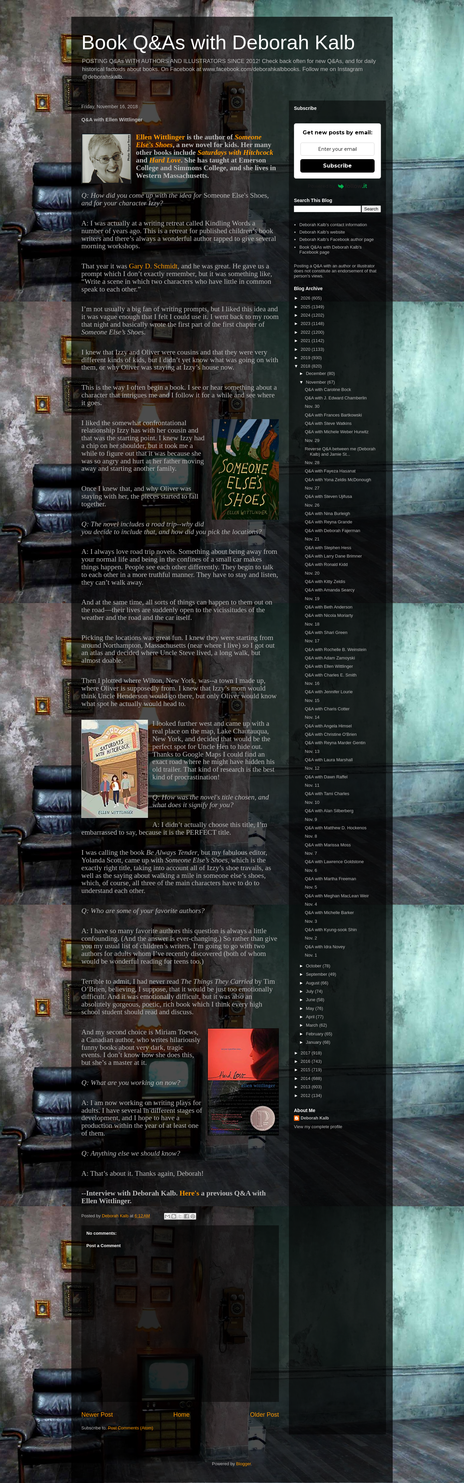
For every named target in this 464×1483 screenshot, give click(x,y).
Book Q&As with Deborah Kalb (218, 42)
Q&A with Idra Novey (325, 946)
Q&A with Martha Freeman (330, 878)
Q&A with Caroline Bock (328, 389)
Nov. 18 (312, 624)
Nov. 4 (311, 904)
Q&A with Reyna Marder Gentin (335, 742)
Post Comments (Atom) (130, 1427)
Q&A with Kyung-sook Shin (331, 929)
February (315, 1033)
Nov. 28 (312, 462)
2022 (306, 332)
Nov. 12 (312, 768)
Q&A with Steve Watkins (328, 423)
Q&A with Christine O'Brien (331, 734)
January (314, 1042)
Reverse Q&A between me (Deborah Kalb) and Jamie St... (340, 451)
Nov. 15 (312, 700)
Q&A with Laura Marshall (329, 759)
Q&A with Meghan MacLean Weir (337, 895)
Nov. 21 (312, 538)
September (317, 974)
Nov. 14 (312, 717)
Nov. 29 (312, 440)
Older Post (264, 1414)
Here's (189, 1193)
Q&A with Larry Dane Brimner (333, 556)
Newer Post (97, 1414)
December (316, 373)
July (310, 991)
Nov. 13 (312, 751)
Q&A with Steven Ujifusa (328, 496)
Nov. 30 (312, 406)
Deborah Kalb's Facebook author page (336, 239)
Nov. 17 (312, 640)
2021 (306, 340)
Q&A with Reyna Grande (328, 521)
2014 (306, 1078)
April (311, 1016)
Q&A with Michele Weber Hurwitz (337, 431)
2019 (306, 357)
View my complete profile (318, 1126)
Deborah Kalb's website (322, 232)
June (311, 999)
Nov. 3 (311, 921)
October (314, 965)
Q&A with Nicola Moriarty (329, 615)
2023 (306, 323)
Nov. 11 (312, 785)
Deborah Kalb (315, 1117)
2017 (306, 1052)
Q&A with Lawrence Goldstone (334, 861)
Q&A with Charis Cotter (327, 708)
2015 (306, 1069)
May (310, 1008)
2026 (306, 298)
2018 (306, 366)
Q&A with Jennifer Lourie (329, 691)
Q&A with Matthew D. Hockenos (335, 827)
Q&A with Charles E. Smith (331, 675)
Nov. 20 (312, 573)
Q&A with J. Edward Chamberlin (336, 397)
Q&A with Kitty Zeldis (325, 581)
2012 (306, 1095)
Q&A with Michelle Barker (329, 912)
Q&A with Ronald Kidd (326, 564)
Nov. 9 (311, 819)
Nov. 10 (312, 802)
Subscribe (337, 166)
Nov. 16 (312, 683)
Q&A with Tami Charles (327, 793)
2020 (306, 349)
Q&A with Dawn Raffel (326, 776)
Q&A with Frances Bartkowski (333, 414)
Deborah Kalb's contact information (333, 224)
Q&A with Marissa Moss (328, 844)
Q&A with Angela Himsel (328, 725)
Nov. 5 (311, 887)
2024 (306, 315)
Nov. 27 (312, 488)
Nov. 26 (312, 505)
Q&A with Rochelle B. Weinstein (335, 649)
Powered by (337, 186)
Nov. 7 (311, 853)
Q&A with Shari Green (326, 632)
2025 (306, 306)
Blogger (243, 1463)
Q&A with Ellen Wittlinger (329, 666)
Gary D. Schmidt (153, 266)
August (313, 982)
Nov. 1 (311, 955)
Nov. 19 (312, 598)
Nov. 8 (311, 836)
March (312, 1025)
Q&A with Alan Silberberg (329, 810)
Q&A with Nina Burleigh (327, 513)
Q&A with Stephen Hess (328, 547)
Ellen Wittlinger (160, 137)
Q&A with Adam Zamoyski (330, 657)
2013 (306, 1086)
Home (181, 1414)
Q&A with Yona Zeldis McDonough (338, 479)
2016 (306, 1061)
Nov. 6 (311, 870)
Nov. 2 (311, 938)
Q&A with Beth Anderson (328, 606)
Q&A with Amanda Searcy (330, 589)
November (316, 382)
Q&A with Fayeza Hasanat (330, 470)
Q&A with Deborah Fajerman (332, 530)
